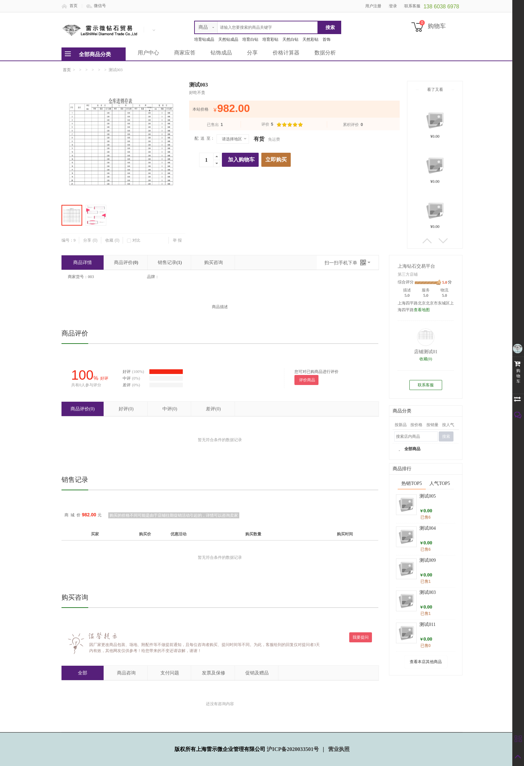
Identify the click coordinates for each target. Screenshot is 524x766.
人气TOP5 (439, 483)
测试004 (427, 528)
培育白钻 (250, 39)
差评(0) (213, 408)
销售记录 (170, 262)
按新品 (401, 424)
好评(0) (126, 408)
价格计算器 (286, 52)
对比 (133, 240)
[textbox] (256, 27)
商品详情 (82, 262)
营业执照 (339, 749)
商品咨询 (126, 672)
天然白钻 (290, 39)
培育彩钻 (270, 39)
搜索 (446, 436)
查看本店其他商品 (426, 661)
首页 (74, 5)
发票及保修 (213, 672)
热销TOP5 (411, 483)
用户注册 (373, 6)
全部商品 (412, 448)
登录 (393, 6)
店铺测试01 (425, 351)
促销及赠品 (257, 672)
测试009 (427, 560)
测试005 (427, 496)
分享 (252, 52)
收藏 (112, 240)
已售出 (215, 124)
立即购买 (276, 159)
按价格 (416, 424)
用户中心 (148, 52)
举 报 (177, 240)
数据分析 (325, 52)
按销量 (432, 424)
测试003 (427, 592)
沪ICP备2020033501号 (293, 749)
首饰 (326, 39)
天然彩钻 (310, 39)
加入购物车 (241, 159)
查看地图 (422, 309)
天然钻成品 (228, 39)
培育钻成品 (204, 39)
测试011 (427, 624)
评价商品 (307, 380)
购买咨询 (213, 262)
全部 (82, 672)
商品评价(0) (83, 408)
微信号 (100, 5)
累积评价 (353, 124)
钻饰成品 (221, 52)
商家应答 (184, 52)
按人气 (448, 424)
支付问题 (169, 672)
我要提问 (361, 637)
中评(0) (169, 408)
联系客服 (426, 385)
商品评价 (126, 262)
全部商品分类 (95, 54)
